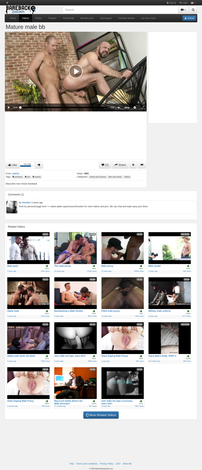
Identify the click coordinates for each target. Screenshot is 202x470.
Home (13, 18)
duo (27, 177)
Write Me (127, 463)
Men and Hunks (115, 177)
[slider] (63, 107)
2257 (118, 463)
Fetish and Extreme (97, 177)
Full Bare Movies (126, 18)
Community (68, 18)
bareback (17, 177)
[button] (193, 3)
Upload (189, 18)
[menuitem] (127, 107)
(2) (105, 165)
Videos (25, 18)
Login (183, 2)
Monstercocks (87, 18)
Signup (171, 2)
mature (37, 177)
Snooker (26, 202)
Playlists (52, 18)
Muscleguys (106, 18)
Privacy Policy (106, 463)
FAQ (72, 463)
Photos (38, 18)
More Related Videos (101, 415)
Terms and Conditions (87, 463)
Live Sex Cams (148, 18)
